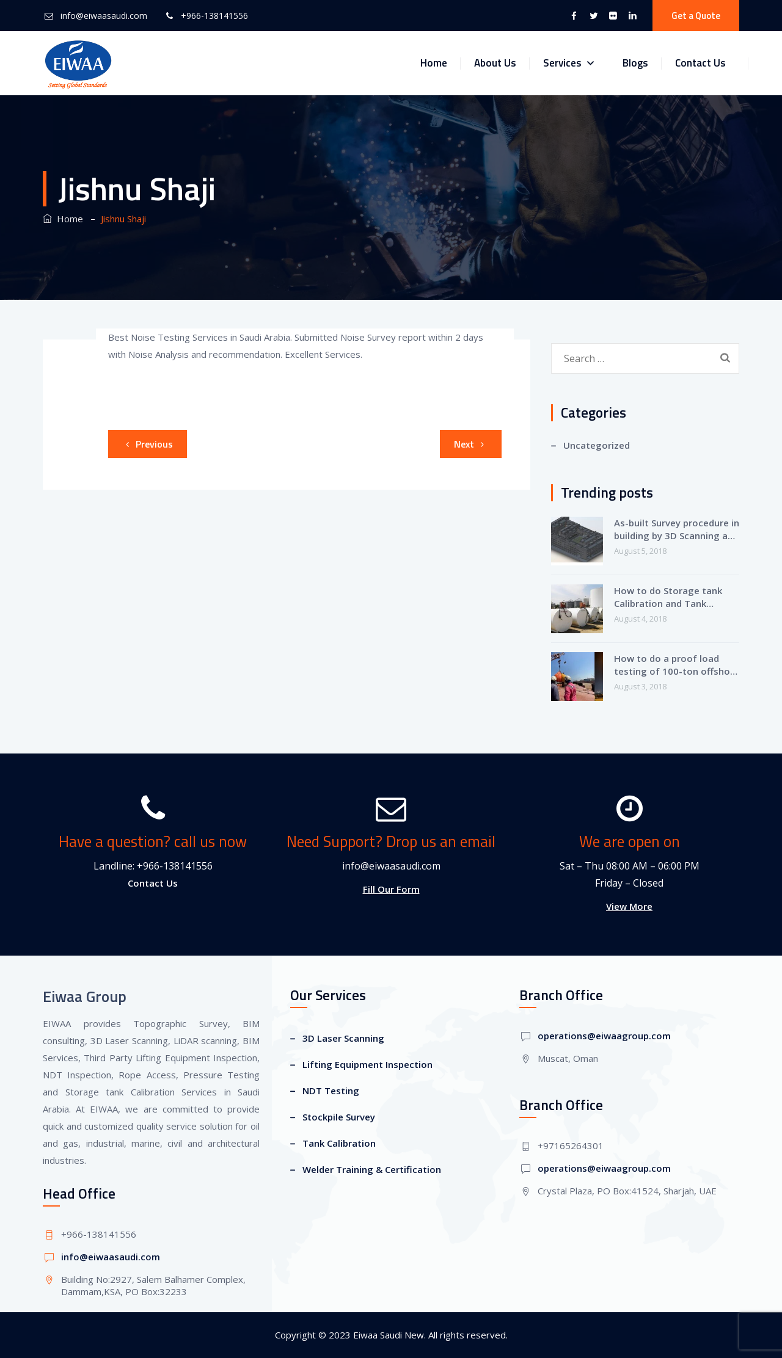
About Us (495, 63)
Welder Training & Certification (371, 1169)
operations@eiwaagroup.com (604, 1035)
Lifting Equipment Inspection (367, 1064)
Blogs (635, 63)
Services (569, 63)
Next (471, 444)
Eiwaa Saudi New (388, 1335)
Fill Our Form (391, 889)
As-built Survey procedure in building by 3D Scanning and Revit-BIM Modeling (676, 529)
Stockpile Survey (338, 1117)
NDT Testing (330, 1090)
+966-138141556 (214, 15)
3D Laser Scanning (343, 1038)
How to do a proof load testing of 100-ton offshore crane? (676, 665)
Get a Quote (695, 16)
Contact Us (700, 63)
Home (433, 63)
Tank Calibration (339, 1143)
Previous (147, 444)
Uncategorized (596, 445)
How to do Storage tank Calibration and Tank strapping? (668, 597)
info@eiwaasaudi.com (103, 15)
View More (629, 906)
